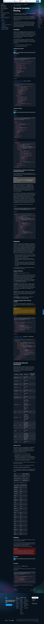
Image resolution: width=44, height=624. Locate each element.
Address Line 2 (40, 24)
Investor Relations (17, 607)
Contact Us (9, 605)
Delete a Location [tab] (25, 566)
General (25, 599)
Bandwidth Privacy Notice (26, 604)
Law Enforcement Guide (26, 602)
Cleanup (39, 25)
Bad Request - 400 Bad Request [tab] (28, 337)
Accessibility (26, 600)
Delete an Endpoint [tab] (17, 566)
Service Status (21, 601)
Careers (17, 605)
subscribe (25, 185)
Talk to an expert (34, 600)
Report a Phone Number (26, 606)
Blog (16, 601)
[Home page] (14, 5)
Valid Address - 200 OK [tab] (18, 81)
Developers (21, 602)
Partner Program (21, 606)
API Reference (16, 2)
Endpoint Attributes (39, 17)
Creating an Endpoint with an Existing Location (40, 20)
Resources (21, 603)
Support (21, 599)
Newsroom (17, 604)
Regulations (22, 614)
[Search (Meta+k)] (31, 2)
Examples (39, 28)
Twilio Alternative (21, 613)
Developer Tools (21, 2)
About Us (17, 600)
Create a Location (40, 8)
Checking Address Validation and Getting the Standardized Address (40, 12)
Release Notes (21, 609)
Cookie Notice (26, 607)
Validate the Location (39, 7)
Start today (35, 598)
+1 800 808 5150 (34, 604)
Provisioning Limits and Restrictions (40, 23)
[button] (6, 6)
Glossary (21, 611)
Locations (39, 5)
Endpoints (39, 15)
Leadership (17, 608)
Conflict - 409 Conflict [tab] (27, 81)
